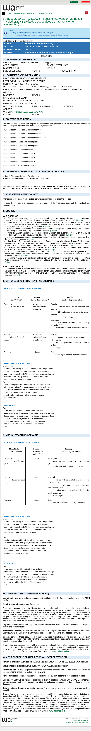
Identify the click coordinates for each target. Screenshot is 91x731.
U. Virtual (74, 1)
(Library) (79, 220)
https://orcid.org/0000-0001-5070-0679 (26, 112)
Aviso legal (77, 722)
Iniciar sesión (85, 1)
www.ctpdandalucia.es (61, 651)
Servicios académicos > (19, 13)
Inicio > (10, 13)
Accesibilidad (69, 722)
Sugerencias (84, 722)
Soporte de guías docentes (80, 720)
